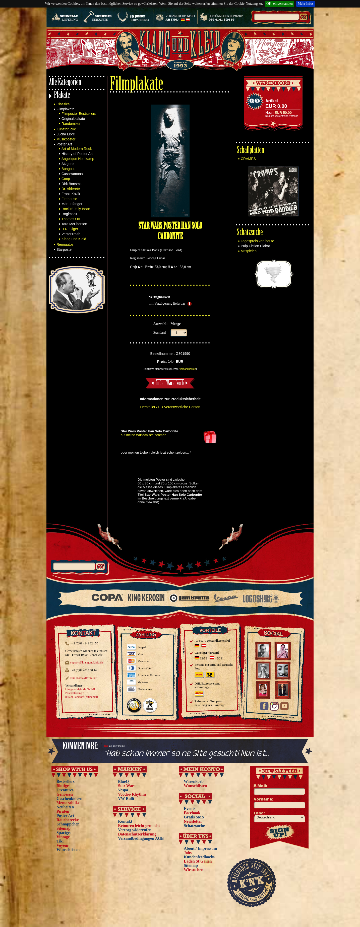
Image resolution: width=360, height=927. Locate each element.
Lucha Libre (65, 134)
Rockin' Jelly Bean (76, 209)
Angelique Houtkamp (78, 159)
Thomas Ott (71, 219)
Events (189, 808)
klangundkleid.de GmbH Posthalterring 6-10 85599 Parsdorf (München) (81, 693)
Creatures (65, 790)
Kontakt (125, 821)
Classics (63, 104)
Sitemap (63, 828)
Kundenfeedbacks (199, 857)
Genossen (64, 794)
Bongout (68, 169)
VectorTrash (71, 234)
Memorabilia (67, 803)
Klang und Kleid (74, 239)
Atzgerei (68, 164)
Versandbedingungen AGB (141, 838)
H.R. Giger (70, 229)
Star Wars (126, 786)
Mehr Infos (306, 4)
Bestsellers (65, 781)
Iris (106, 745)
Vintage (63, 837)
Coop (66, 179)
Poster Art (64, 144)
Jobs (188, 853)
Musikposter (65, 139)
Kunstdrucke (66, 129)
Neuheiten (65, 807)
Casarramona (72, 174)
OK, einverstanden (279, 4)
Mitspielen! (249, 251)
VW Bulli (126, 798)
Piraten (62, 811)
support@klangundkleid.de (86, 662)
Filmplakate (65, 109)
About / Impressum (200, 848)
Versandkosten (187, 369)
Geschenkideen (69, 798)
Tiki (60, 841)
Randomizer (71, 124)
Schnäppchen (68, 824)
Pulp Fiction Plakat (255, 246)
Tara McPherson (74, 224)
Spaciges (63, 832)
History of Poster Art (77, 154)
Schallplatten (250, 150)
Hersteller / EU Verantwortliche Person (170, 407)
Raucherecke (67, 820)
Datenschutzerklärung (137, 834)
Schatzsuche (250, 233)
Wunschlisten (68, 850)
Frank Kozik (71, 194)
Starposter (64, 249)
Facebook (192, 813)
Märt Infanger (72, 204)
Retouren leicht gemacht (139, 825)
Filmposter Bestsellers (79, 114)
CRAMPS (248, 159)
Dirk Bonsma (72, 184)
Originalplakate (73, 119)
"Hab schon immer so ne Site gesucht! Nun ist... (186, 753)
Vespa (123, 790)
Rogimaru (69, 214)
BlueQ (123, 781)
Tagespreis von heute (257, 241)
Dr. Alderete (71, 189)
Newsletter (193, 821)
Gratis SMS (194, 817)
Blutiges (63, 786)
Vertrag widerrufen (134, 830)
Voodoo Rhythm (132, 794)
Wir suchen (193, 870)
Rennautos (65, 244)
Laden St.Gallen (198, 861)
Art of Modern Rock (77, 149)
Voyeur (62, 845)
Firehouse (69, 199)
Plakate (62, 95)
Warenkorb (194, 781)
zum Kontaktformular (83, 678)
